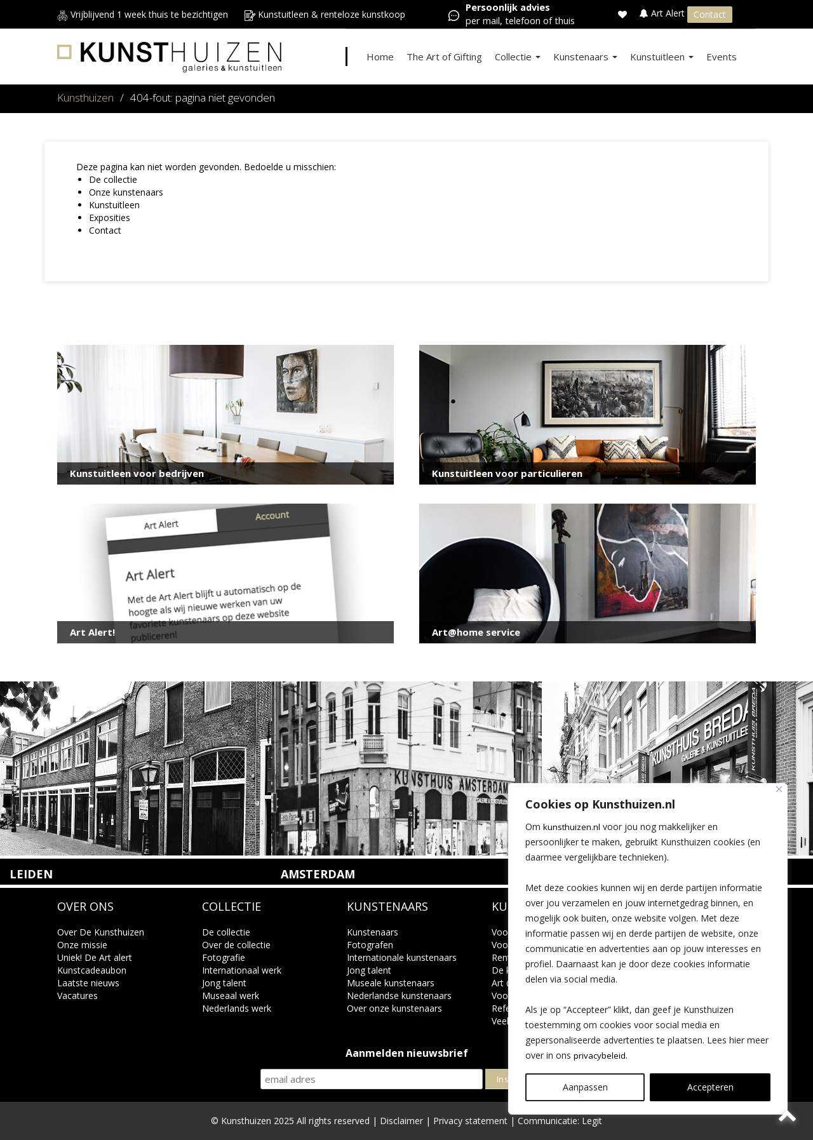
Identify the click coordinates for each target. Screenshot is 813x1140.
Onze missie (82, 945)
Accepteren (710, 1087)
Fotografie (223, 957)
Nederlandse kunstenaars (399, 995)
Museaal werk (230, 995)
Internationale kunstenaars (402, 957)
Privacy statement (470, 1121)
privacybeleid (600, 1055)
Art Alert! (92, 632)
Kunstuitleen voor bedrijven (137, 473)
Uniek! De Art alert (94, 957)
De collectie (113, 179)
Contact (710, 14)
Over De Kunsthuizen (100, 932)
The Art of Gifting (444, 56)
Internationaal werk (241, 970)
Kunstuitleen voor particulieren (507, 473)
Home (380, 56)
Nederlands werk (236, 1008)
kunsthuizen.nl (572, 827)
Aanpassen (585, 1087)
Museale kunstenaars (390, 983)
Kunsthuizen (85, 97)
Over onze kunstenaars (394, 1008)
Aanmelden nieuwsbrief (407, 1053)
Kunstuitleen (662, 56)
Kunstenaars (585, 56)
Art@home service (476, 632)
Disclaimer (401, 1121)
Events (721, 56)
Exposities (109, 217)
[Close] (779, 789)
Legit (592, 1121)
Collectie (518, 56)
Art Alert (663, 13)
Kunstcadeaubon (91, 970)
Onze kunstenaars (126, 192)
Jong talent (224, 983)
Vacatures (77, 995)
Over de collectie (236, 945)
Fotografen (370, 945)
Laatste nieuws (88, 983)
